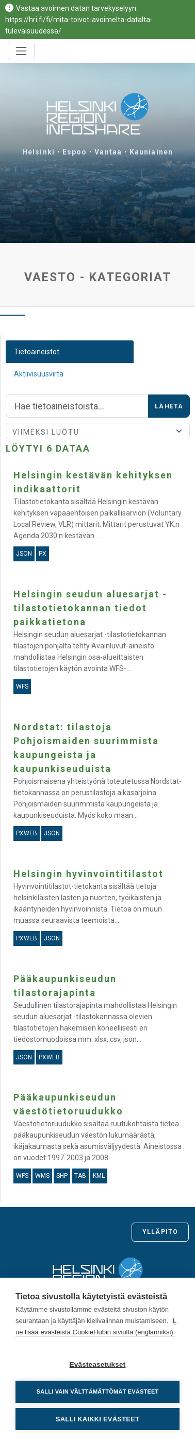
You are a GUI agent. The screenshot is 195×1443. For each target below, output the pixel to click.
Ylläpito (160, 1231)
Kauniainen (151, 152)
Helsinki (38, 152)
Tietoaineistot (36, 352)
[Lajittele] (98, 431)
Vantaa (108, 152)
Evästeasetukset (98, 1364)
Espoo (74, 152)
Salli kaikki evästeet (97, 1419)
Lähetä (169, 406)
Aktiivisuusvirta (38, 374)
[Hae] (77, 406)
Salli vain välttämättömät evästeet (98, 1391)
